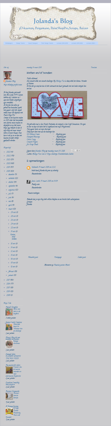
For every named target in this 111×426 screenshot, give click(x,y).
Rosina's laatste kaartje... (16, 395)
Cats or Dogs (46, 154)
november (11, 178)
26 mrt (13, 220)
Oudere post (82, 257)
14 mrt (13, 247)
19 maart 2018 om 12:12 (47, 167)
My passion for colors (13, 365)
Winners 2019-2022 (77, 43)
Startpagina (9, 43)
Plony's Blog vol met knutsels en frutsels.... (13, 338)
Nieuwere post (33, 257)
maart (10, 209)
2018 (8, 171)
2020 (8, 163)
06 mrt (13, 259)
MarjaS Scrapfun (12, 307)
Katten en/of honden (13, 237)
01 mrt (13, 266)
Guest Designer (33, 43)
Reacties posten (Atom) (62, 265)
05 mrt (13, 263)
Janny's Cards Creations (14, 322)
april (10, 205)
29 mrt (13, 212)
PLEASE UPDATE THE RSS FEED (13, 357)
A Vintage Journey (12, 406)
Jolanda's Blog (10, 81)
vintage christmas (16, 342)
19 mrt (13, 231)
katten (71, 154)
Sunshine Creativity (12, 382)
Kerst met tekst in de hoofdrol (16, 311)
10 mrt (13, 255)
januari (11, 275)
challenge (54, 154)
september (12, 186)
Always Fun (60, 81)
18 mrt (13, 243)
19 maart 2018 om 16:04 (49, 181)
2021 (8, 159)
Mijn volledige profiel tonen (13, 85)
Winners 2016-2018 (62, 43)
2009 (8, 295)
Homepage (57, 257)
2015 (8, 287)
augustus (11, 190)
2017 (8, 280)
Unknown (35, 167)
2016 (8, 284)
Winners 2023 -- (91, 43)
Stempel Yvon (10, 354)
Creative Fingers (32, 142)
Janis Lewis (36, 181)
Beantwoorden (36, 174)
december (11, 174)
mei (9, 201)
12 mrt (13, 251)
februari (11, 271)
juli (9, 193)
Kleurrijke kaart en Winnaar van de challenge (17, 327)
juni (10, 197)
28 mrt (13, 216)
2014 (8, 291)
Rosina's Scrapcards (12, 391)
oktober (11, 182)
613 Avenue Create (33, 134)
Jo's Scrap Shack (32, 144)
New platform (10, 384)
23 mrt (13, 227)
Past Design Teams (47, 43)
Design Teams (20, 43)
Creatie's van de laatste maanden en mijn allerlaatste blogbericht (14, 372)
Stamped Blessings (33, 137)
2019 (8, 167)
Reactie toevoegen (33, 193)
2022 (8, 156)
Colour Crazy (31, 139)
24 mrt (13, 224)
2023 (8, 152)
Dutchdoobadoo (63, 154)
